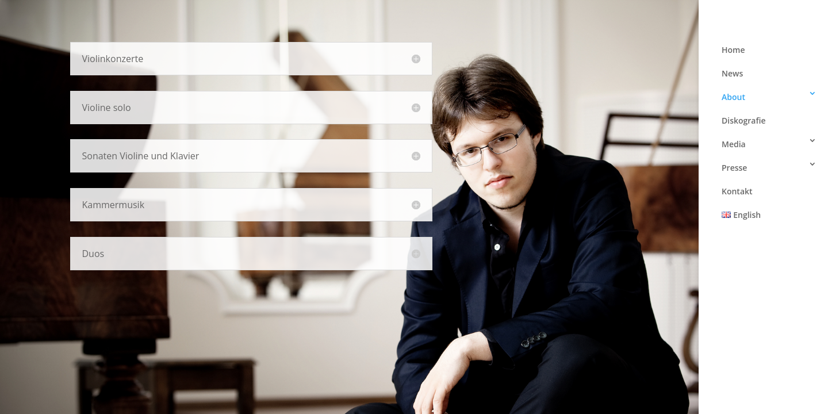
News (732, 73)
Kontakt (737, 191)
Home (733, 49)
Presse (734, 167)
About (733, 96)
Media (734, 144)
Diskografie (744, 120)
